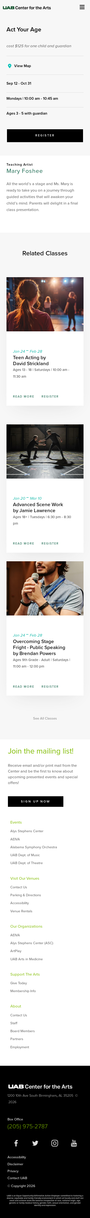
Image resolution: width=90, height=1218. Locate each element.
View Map (22, 66)
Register (45, 135)
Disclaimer (15, 1164)
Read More (23, 396)
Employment (19, 1047)
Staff (13, 1023)
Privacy (12, 1171)
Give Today (18, 983)
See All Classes (45, 718)
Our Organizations (26, 926)
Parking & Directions (25, 895)
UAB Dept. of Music (25, 855)
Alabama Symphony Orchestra (33, 847)
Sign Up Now (35, 801)
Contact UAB (17, 1178)
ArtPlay (15, 951)
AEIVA (15, 839)
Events (16, 822)
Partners (16, 1039)
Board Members (22, 1031)
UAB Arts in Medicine (26, 959)
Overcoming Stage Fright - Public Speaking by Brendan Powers (39, 647)
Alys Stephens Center (26, 831)
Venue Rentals (21, 911)
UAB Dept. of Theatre (26, 863)
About (15, 1006)
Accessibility (19, 903)
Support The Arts (25, 974)
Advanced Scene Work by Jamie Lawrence (38, 508)
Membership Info (23, 991)
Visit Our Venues (24, 878)
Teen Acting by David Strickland (31, 361)
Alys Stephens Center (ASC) (31, 943)
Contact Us (18, 887)
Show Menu (82, 6)
